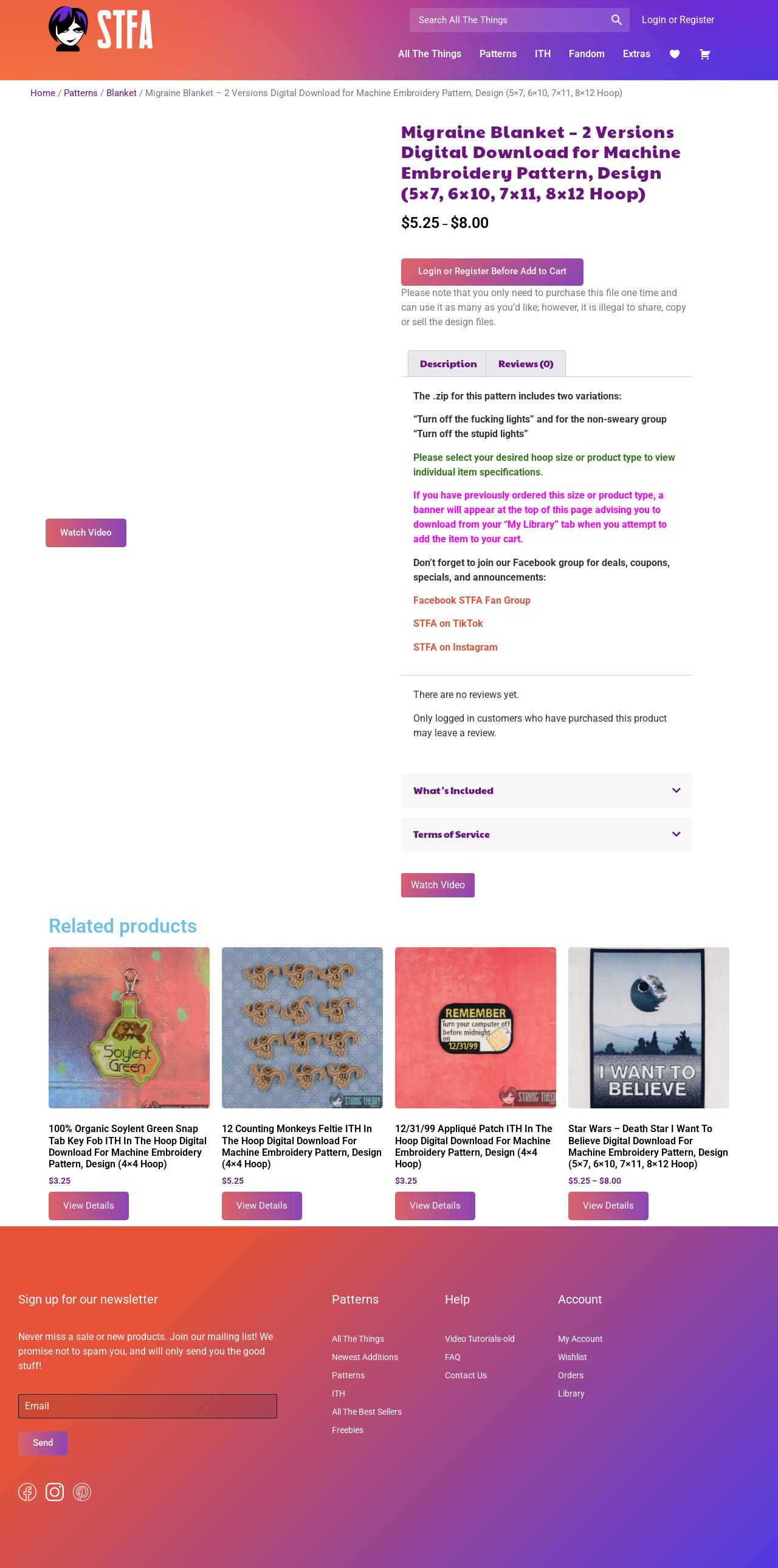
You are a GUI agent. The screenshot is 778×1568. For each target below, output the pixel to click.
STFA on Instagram (455, 647)
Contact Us (466, 1375)
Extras (636, 54)
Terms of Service (451, 834)
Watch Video (438, 885)
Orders (571, 1375)
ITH (543, 54)
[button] (547, 790)
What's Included (453, 790)
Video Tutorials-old (480, 1339)
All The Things (429, 54)
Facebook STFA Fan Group (472, 600)
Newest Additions (365, 1357)
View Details (88, 1205)
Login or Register (678, 20)
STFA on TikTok (448, 623)
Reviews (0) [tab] (526, 363)
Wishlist (572, 1357)
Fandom (587, 54)
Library (571, 1393)
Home (42, 93)
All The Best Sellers (367, 1412)
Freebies (347, 1430)
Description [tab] (448, 363)
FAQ (453, 1357)
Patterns (498, 54)
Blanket (121, 93)
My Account (580, 1339)
